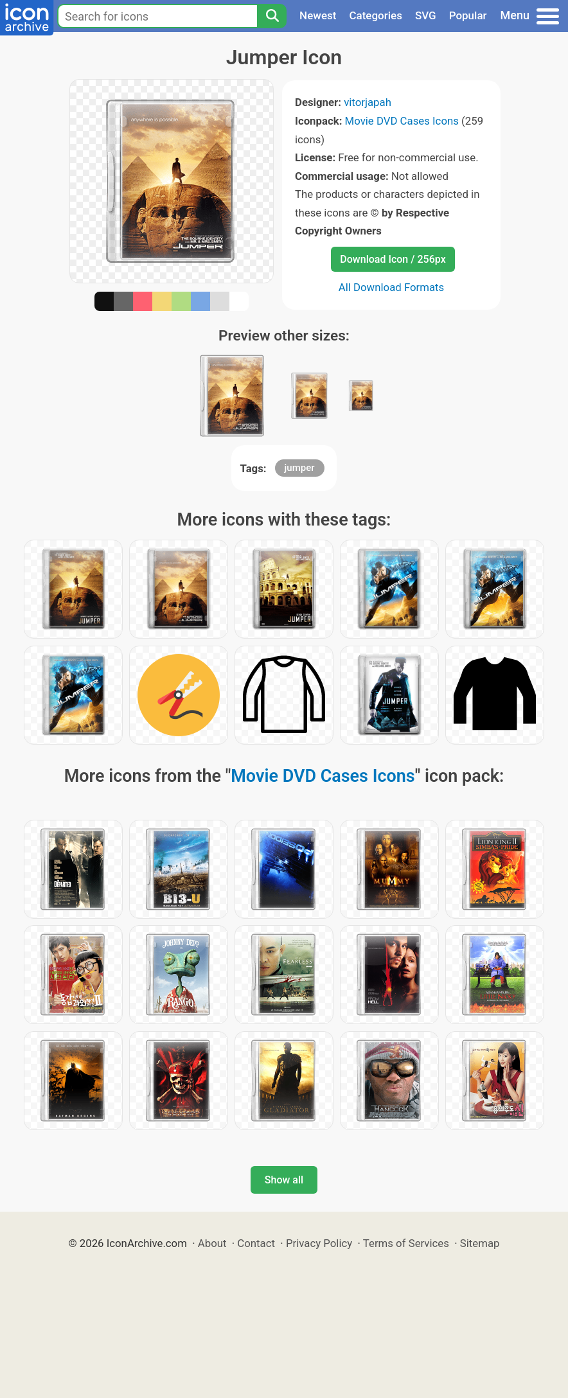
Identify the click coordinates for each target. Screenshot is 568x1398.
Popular (468, 15)
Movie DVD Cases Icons (402, 120)
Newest (317, 15)
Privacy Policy (319, 1243)
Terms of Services (406, 1243)
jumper (300, 467)
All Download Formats (392, 287)
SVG (425, 15)
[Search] (272, 16)
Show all (284, 1180)
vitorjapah (367, 102)
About (212, 1243)
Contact (256, 1243)
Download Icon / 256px (392, 259)
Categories (375, 15)
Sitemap (480, 1243)
